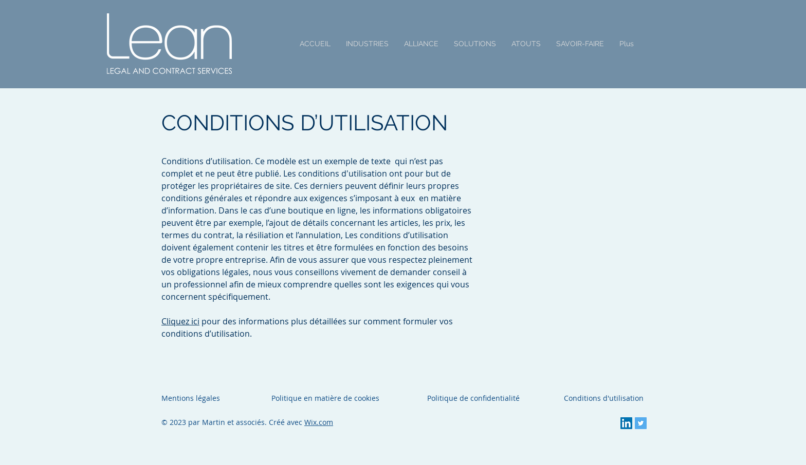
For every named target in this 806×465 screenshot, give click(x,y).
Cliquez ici (180, 321)
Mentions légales (190, 398)
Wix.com (318, 422)
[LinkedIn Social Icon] (626, 423)
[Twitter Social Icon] (641, 423)
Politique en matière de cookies (326, 398)
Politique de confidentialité (473, 398)
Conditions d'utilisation (604, 398)
